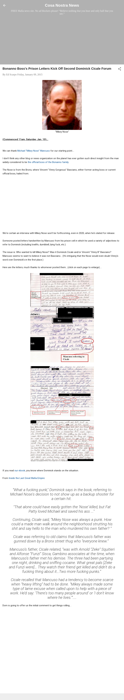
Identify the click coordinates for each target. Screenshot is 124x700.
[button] (119, 69)
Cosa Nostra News (62, 5)
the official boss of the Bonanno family (48, 162)
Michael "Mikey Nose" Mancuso (33, 150)
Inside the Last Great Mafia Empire (27, 478)
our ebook (19, 470)
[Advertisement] (62, 40)
